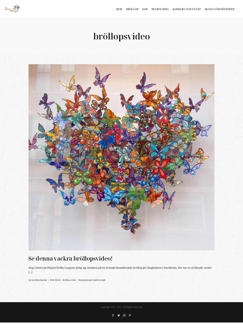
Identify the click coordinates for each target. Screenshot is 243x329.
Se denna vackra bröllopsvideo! (71, 258)
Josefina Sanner (39, 280)
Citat (73, 280)
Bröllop (66, 280)
